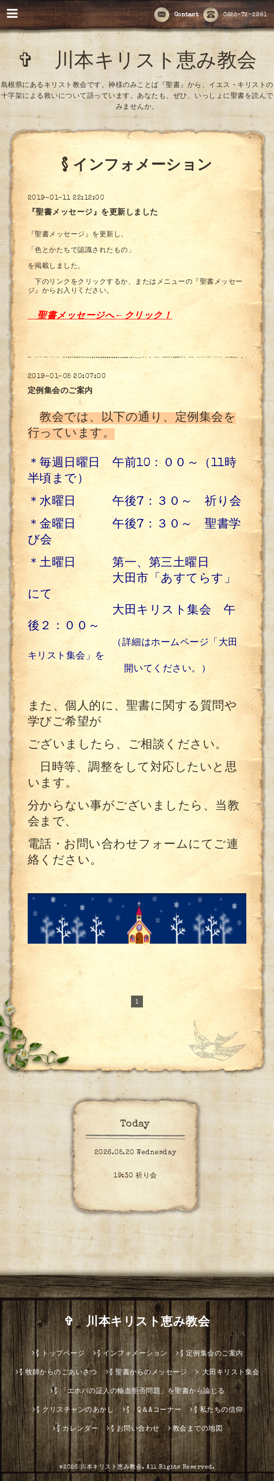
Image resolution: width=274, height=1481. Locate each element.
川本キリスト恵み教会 (111, 1468)
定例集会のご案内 (60, 391)
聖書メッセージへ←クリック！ (104, 316)
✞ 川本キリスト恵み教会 (143, 1323)
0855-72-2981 (235, 15)
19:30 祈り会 (135, 1176)
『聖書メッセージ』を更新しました (93, 213)
